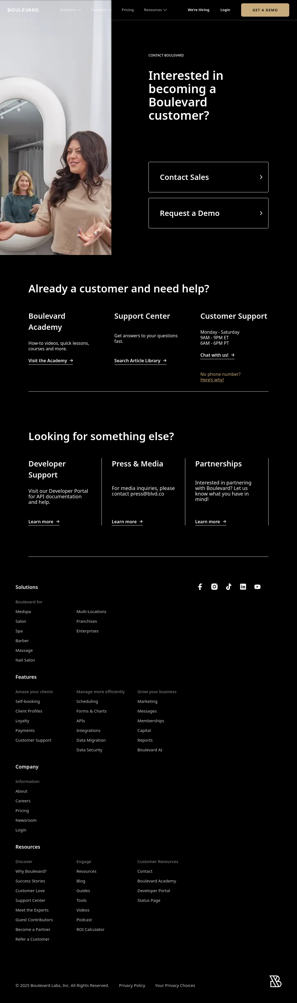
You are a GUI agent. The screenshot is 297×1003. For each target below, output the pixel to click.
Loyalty (22, 720)
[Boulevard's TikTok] (228, 586)
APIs (81, 720)
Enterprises (88, 631)
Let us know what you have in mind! (222, 493)
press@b (140, 493)
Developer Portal (153, 890)
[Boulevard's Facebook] (200, 586)
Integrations (89, 730)
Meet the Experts (32, 910)
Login (225, 10)
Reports (145, 740)
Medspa (23, 611)
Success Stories (30, 881)
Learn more (43, 522)
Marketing (147, 701)
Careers (22, 800)
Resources (87, 871)
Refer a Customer (32, 939)
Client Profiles (28, 711)
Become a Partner (32, 929)
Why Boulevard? (31, 871)
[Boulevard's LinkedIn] (243, 586)
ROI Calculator (91, 929)
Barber (22, 640)
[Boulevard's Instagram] (214, 586)
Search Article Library (140, 361)
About (21, 791)
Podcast (84, 919)
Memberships (150, 720)
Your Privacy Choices (175, 985)
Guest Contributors (34, 919)
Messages (147, 711)
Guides (83, 890)
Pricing (128, 10)
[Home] (23, 10)
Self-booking (27, 701)
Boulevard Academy (156, 881)
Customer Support (33, 740)
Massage (24, 650)
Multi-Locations (91, 611)
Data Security (89, 749)
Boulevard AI (149, 749)
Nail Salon (25, 660)
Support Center (30, 900)
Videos (83, 910)
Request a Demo (190, 213)
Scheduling (87, 701)
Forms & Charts (92, 711)
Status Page (148, 900)
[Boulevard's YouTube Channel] (257, 586)
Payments (25, 730)
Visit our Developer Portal (58, 491)
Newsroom (26, 820)
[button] (70, 10)
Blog (81, 881)
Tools (82, 900)
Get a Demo (265, 9)
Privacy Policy (132, 985)
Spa (19, 631)
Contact (144, 871)
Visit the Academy (50, 361)
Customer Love (30, 890)
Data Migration (91, 740)
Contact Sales (184, 177)
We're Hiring (198, 10)
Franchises (87, 621)
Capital (144, 730)
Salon (20, 621)
